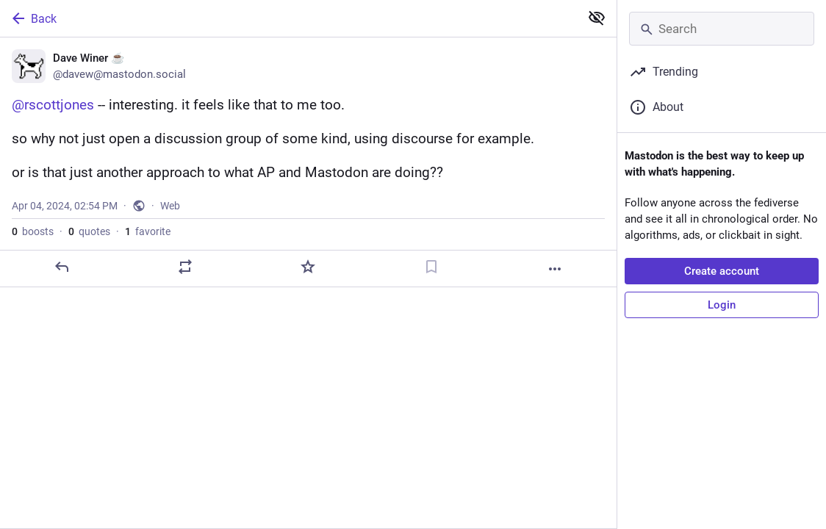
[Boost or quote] (185, 293)
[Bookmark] (431, 293)
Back (33, 18)
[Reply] (62, 293)
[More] (555, 295)
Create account (721, 271)
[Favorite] (308, 293)
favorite (147, 257)
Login (722, 305)
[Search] (721, 29)
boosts (33, 257)
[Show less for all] (597, 17)
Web (170, 232)
